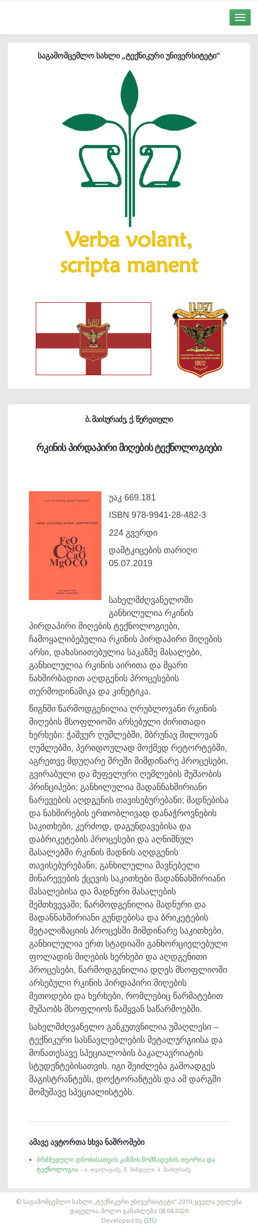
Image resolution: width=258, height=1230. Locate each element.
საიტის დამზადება (157, 1196)
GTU (150, 1220)
